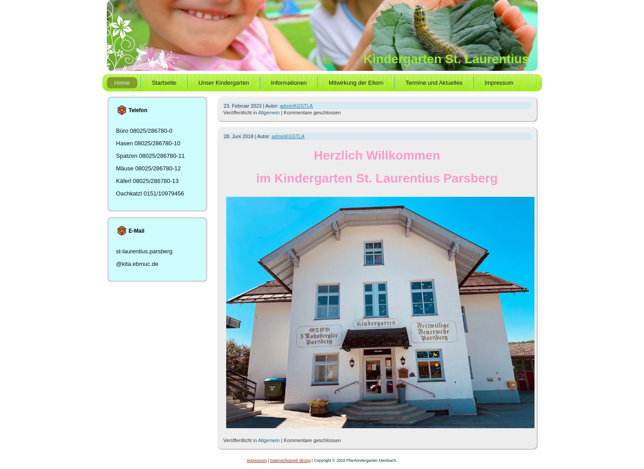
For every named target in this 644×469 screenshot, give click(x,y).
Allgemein (269, 112)
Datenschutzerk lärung (290, 460)
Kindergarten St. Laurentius (446, 59)
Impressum (257, 460)
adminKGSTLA (296, 106)
